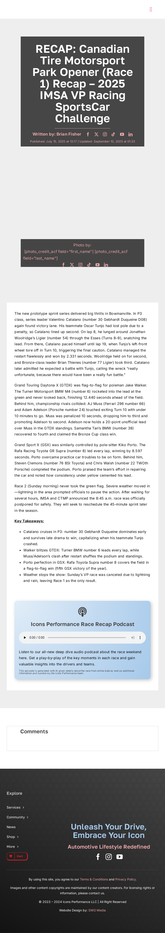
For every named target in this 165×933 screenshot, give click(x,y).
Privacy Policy (125, 879)
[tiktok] (113, 134)
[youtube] (122, 134)
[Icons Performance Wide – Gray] (32, 4)
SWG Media (97, 910)
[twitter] (96, 134)
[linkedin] (130, 134)
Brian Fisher (69, 134)
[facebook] (88, 134)
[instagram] (105, 134)
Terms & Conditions (94, 879)
